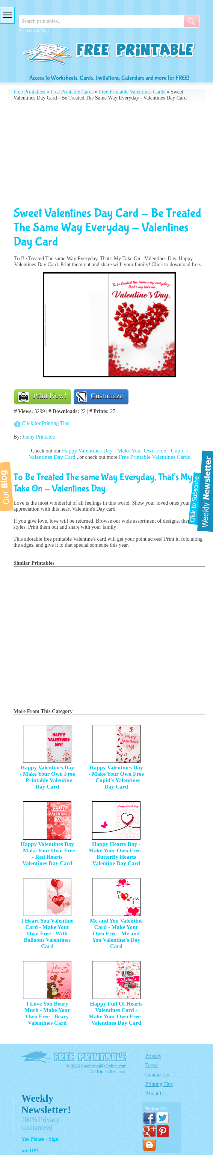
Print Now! (49, 396)
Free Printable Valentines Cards (132, 92)
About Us (155, 1093)
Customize (107, 396)
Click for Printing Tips (45, 423)
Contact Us (157, 1075)
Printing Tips (159, 1084)
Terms (152, 1065)
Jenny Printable (39, 437)
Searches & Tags (34, 30)
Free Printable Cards (72, 92)
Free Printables (29, 92)
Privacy (153, 1056)
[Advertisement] (109, 153)
